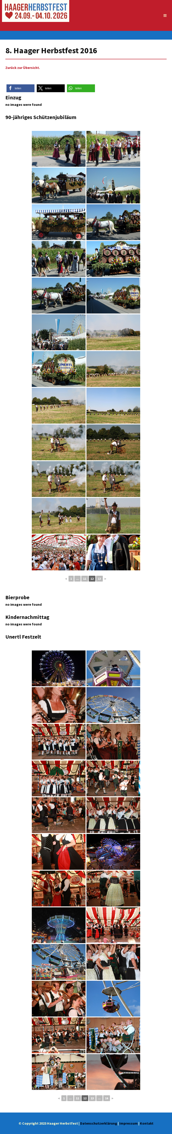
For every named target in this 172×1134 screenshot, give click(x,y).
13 (99, 579)
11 (84, 579)
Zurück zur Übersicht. (22, 67)
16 (106, 1098)
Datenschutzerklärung (98, 1123)
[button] (20, 88)
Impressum (128, 1123)
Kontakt (146, 1123)
